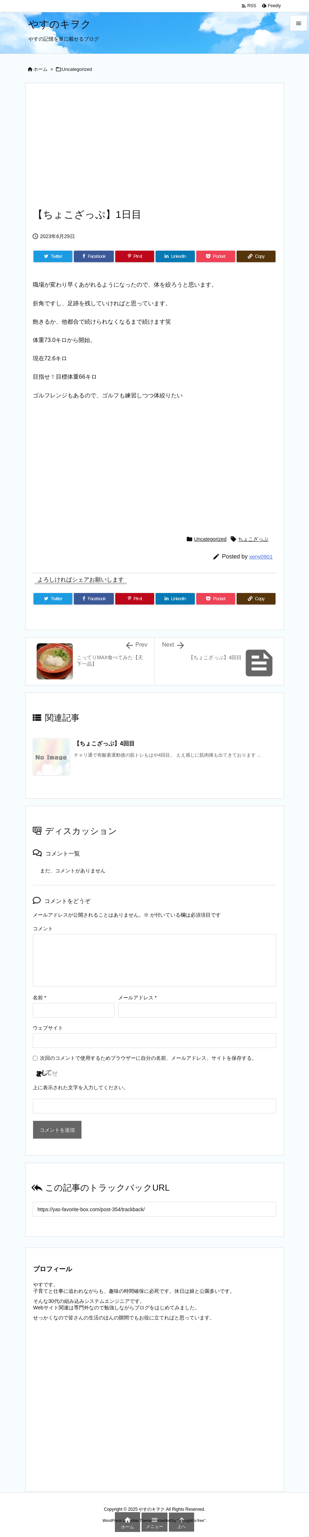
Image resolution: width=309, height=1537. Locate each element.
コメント (43, 928)
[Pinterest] (134, 256)
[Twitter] (52, 256)
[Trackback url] (154, 1209)
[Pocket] (215, 256)
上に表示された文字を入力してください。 (81, 1087)
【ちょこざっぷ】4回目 (104, 743)
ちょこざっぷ (253, 539)
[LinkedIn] (175, 256)
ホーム (40, 69)
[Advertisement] (154, 149)
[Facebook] (94, 256)
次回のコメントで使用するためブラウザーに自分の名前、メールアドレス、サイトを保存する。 (148, 1058)
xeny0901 (261, 556)
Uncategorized (77, 69)
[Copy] (256, 256)
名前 (39, 997)
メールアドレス (137, 997)
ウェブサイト (48, 1028)
